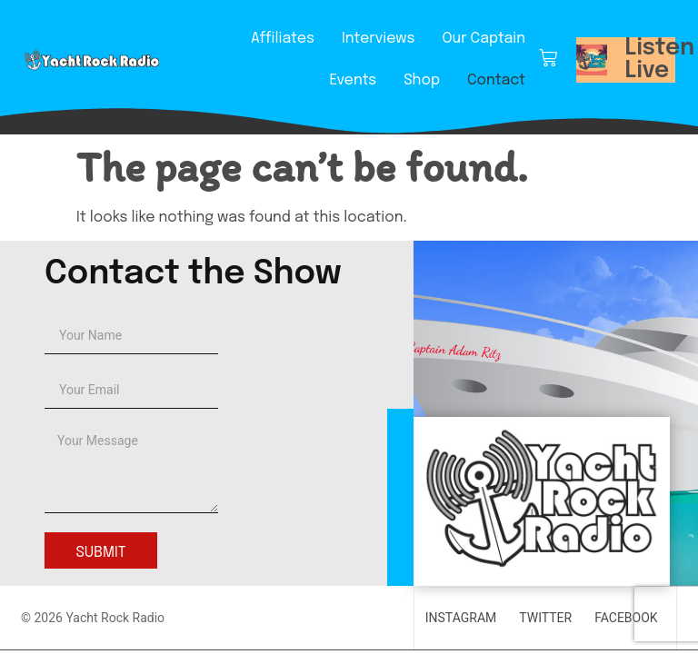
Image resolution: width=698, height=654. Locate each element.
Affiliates (282, 38)
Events (352, 80)
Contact (496, 80)
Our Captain (483, 38)
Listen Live (660, 59)
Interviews (378, 38)
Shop (422, 80)
